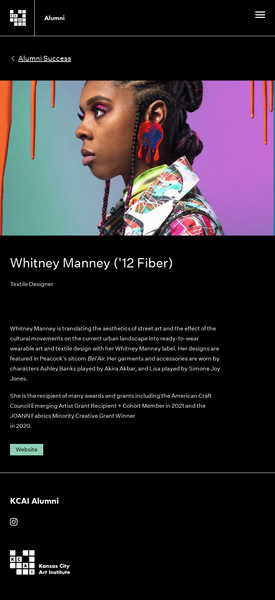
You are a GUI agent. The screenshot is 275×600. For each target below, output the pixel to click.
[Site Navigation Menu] (260, 15)
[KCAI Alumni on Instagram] (14, 522)
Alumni (54, 18)
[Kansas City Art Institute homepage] (29, 18)
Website (27, 449)
